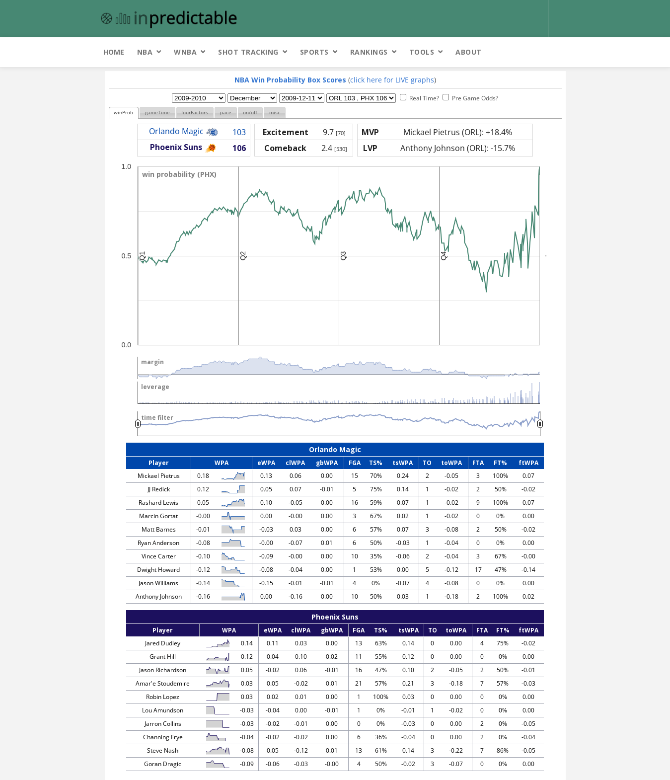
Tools (422, 52)
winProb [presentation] (123, 112)
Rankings (369, 52)
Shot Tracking (248, 52)
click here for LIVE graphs (392, 79)
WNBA (185, 52)
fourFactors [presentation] (194, 112)
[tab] (124, 113)
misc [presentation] (274, 112)
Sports (314, 52)
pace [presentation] (225, 112)
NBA (145, 52)
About (468, 52)
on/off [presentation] (250, 112)
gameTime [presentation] (157, 112)
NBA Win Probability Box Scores (290, 79)
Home (113, 52)
